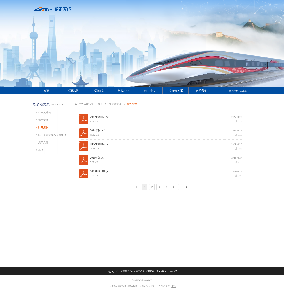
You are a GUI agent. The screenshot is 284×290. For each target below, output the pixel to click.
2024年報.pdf (97, 130)
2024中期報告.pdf (99, 144)
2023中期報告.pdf (99, 171)
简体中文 (233, 91)
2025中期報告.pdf (99, 117)
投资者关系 (115, 104)
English (243, 91)
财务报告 (132, 104)
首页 (100, 104)
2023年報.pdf (97, 157)
